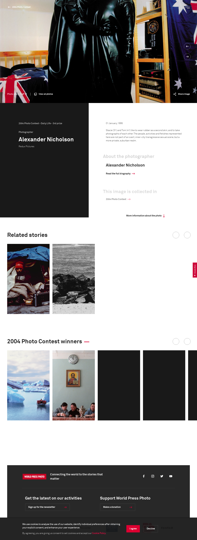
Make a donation (112, 507)
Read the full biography (118, 174)
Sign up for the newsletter (41, 507)
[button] (176, 235)
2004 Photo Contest (21, 7)
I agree (133, 529)
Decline (151, 529)
